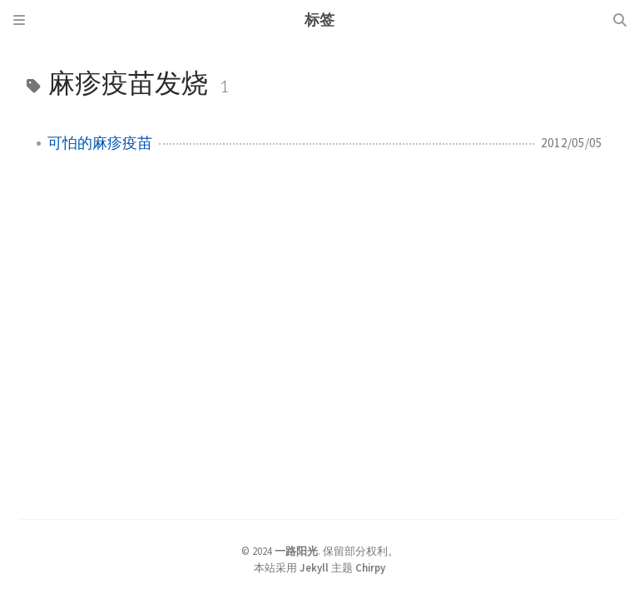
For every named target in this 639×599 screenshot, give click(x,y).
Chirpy (370, 567)
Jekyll (314, 567)
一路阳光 (296, 550)
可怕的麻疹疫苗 (99, 143)
